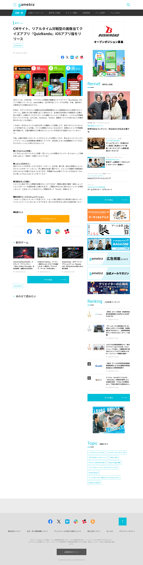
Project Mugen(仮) (114, 462)
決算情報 (86, 12)
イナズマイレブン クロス (96, 452)
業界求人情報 (54, 12)
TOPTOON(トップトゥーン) (97, 457)
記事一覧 (19, 12)
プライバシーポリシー (127, 531)
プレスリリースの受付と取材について (67, 531)
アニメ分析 (115, 12)
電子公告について (93, 531)
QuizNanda (18, 46)
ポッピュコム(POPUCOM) (97, 462)
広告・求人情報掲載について (37, 531)
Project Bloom (93, 473)
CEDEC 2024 (113, 457)
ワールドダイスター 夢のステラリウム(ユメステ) (104, 478)
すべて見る (48, 279)
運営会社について (14, 531)
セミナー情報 (71, 12)
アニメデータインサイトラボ (116, 452)
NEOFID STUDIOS (94, 483)
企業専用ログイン (71, 552)
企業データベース (35, 12)
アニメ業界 (100, 12)
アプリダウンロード (48, 218)
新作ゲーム (19, 23)
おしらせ (109, 531)
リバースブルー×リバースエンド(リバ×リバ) (103, 467)
